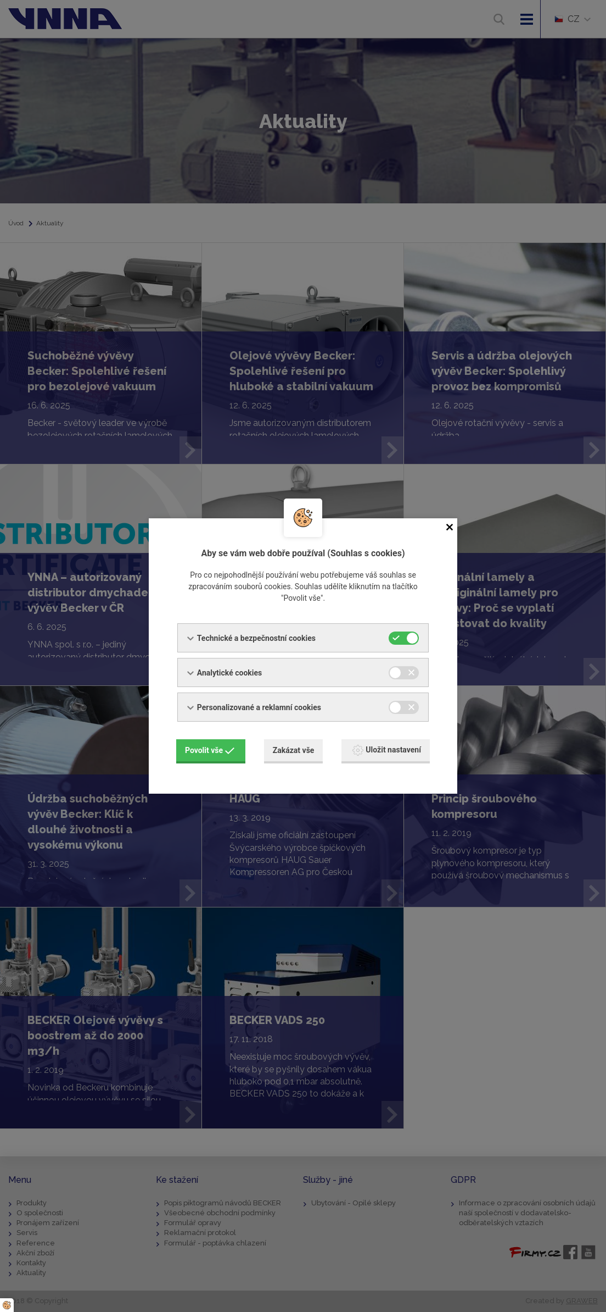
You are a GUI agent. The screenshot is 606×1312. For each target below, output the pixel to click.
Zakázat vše (294, 750)
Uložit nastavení (386, 750)
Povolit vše (209, 750)
